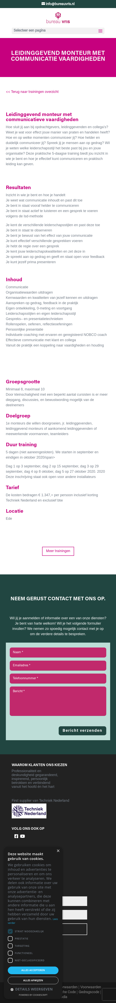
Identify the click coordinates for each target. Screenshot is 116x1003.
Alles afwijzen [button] (33, 980)
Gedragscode (89, 992)
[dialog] (33, 923)
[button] (33, 989)
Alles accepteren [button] (33, 970)
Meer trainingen (58, 551)
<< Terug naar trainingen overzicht (32, 92)
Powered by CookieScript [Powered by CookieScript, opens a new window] (33, 994)
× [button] (58, 851)
